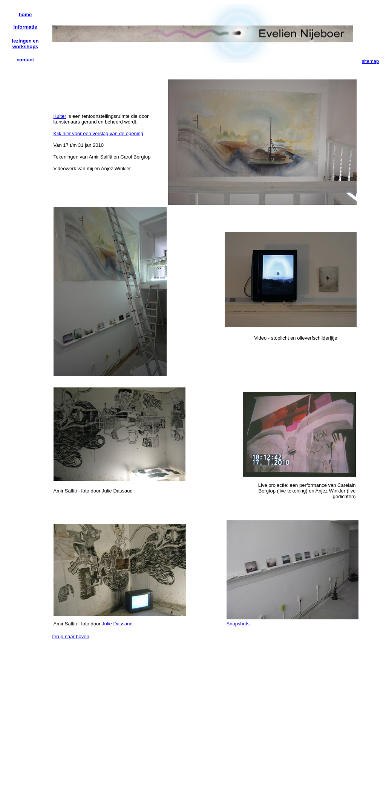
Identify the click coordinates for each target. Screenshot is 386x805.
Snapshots (238, 624)
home (25, 14)
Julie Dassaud (117, 624)
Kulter (60, 116)
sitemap (370, 61)
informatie (25, 27)
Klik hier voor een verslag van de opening (98, 133)
